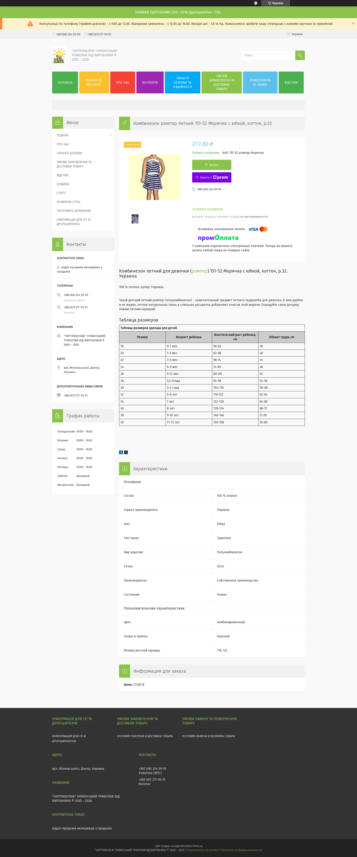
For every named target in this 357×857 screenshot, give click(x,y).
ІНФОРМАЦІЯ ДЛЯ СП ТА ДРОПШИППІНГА (74, 222)
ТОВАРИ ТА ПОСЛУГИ (93, 82)
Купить (214, 165)
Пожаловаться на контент (203, 850)
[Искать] (300, 55)
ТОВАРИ (62, 135)
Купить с (214, 177)
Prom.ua (197, 846)
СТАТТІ (61, 193)
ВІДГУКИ (291, 83)
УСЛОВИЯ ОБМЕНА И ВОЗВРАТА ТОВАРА (208, 736)
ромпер (199, 271)
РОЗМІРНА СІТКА (68, 202)
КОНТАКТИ (150, 83)
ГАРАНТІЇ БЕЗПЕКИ (69, 153)
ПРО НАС (123, 83)
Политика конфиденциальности (241, 850)
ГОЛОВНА (65, 83)
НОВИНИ (63, 184)
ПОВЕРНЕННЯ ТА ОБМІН (260, 82)
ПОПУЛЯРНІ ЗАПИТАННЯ (74, 211)
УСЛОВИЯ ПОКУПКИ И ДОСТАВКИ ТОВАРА (145, 736)
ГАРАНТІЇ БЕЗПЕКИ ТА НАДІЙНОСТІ (182, 82)
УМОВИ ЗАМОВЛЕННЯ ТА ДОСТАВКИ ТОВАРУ (221, 82)
